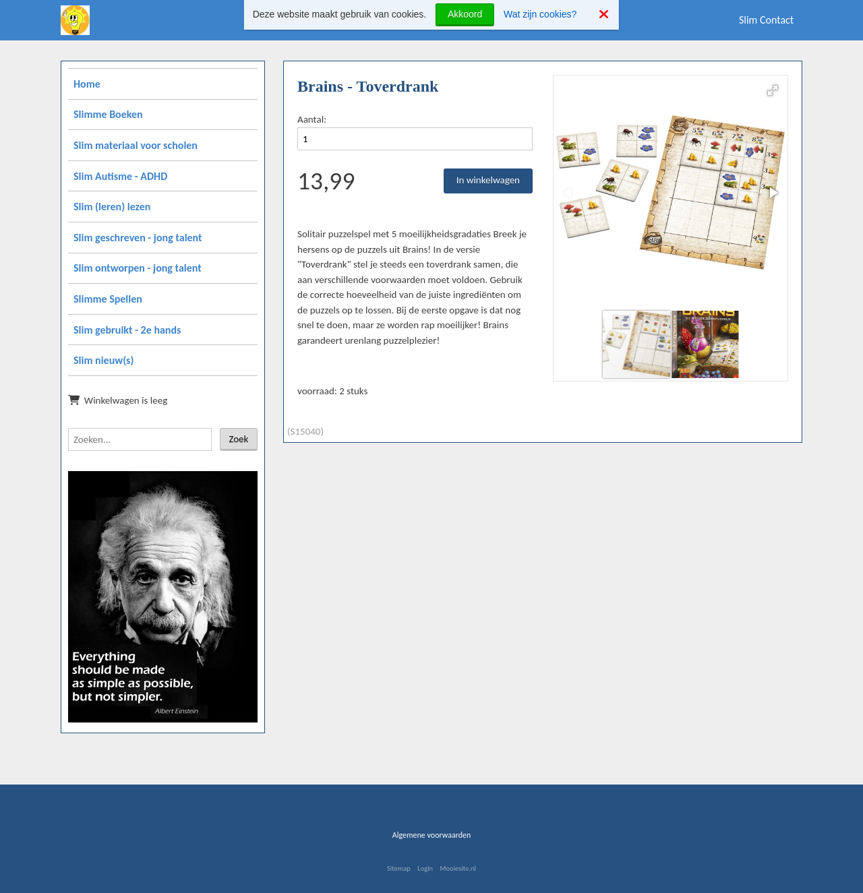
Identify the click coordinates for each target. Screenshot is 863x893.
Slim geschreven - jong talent (137, 237)
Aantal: (311, 119)
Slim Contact (766, 19)
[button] (772, 90)
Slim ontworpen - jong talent (137, 267)
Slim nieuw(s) (103, 360)
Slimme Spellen (107, 298)
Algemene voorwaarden (431, 835)
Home (86, 84)
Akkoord (465, 14)
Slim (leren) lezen (111, 206)
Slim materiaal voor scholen (135, 145)
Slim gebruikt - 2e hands (127, 330)
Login (425, 868)
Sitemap (399, 868)
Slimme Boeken (108, 114)
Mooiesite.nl (458, 868)
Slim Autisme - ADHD (120, 176)
